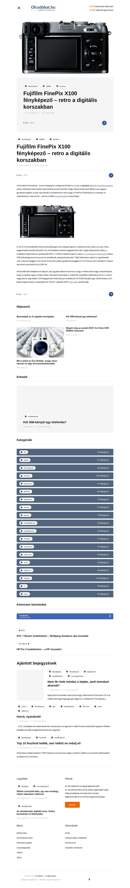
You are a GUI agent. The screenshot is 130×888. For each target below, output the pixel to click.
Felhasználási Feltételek (76, 838)
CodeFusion (50, 876)
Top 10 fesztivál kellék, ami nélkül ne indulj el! (49, 743)
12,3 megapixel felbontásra (95, 254)
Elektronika (22, 833)
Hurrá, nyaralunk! (29, 716)
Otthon (20, 852)
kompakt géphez (61, 196)
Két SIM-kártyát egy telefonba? (81, 316)
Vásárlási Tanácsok (73, 848)
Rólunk (72, 804)
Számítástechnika (24, 838)
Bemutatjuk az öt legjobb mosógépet (35, 316)
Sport (19, 857)
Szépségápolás (23, 848)
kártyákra (74, 282)
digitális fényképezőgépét (101, 185)
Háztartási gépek (24, 843)
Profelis (39, 876)
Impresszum (70, 843)
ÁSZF (67, 833)
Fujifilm (76, 185)
